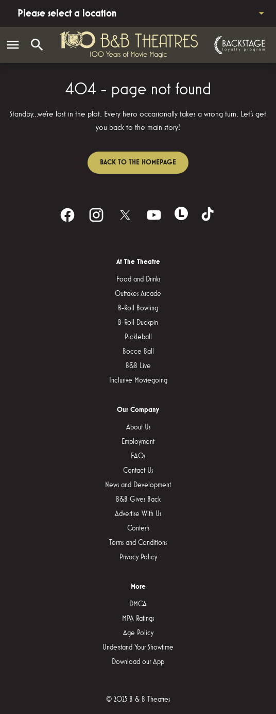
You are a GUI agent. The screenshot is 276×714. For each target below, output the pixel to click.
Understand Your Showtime (138, 647)
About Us (138, 427)
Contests (138, 528)
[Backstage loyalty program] (238, 45)
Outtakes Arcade (138, 293)
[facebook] (67, 215)
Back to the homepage (138, 162)
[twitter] (125, 215)
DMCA (138, 604)
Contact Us (138, 470)
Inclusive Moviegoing (138, 380)
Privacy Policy (138, 557)
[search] (37, 45)
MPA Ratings (138, 618)
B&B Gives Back (138, 499)
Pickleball (138, 337)
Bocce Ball (138, 351)
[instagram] (96, 215)
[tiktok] (208, 215)
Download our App (138, 662)
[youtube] (154, 215)
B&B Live (138, 366)
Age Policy (138, 633)
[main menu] (13, 45)
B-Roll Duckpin (138, 322)
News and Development (138, 485)
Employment (138, 441)
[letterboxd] (181, 213)
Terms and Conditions (138, 542)
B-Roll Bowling (138, 308)
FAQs (138, 456)
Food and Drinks (138, 279)
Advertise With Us (138, 514)
